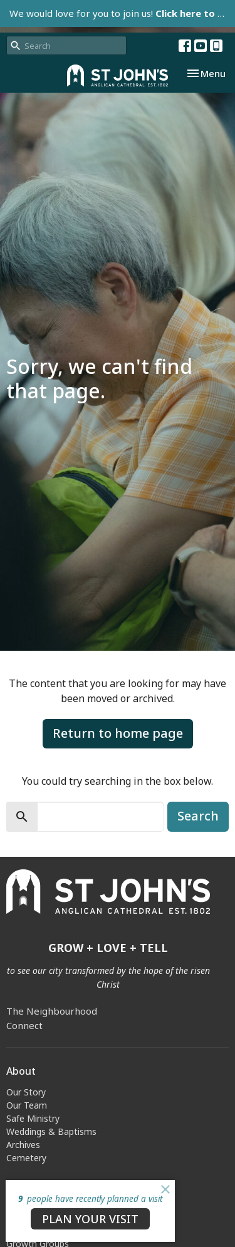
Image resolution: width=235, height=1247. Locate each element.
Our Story (26, 1092)
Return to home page (118, 733)
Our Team (26, 1105)
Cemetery (26, 1158)
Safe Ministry (33, 1118)
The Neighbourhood (51, 1011)
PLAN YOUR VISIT (90, 1218)
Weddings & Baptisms (51, 1131)
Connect (24, 1025)
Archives (23, 1145)
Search (198, 815)
